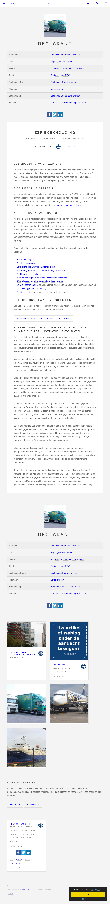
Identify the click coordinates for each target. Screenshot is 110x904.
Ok (88, 894)
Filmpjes (76, 55)
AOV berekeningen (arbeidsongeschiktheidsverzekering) (42, 278)
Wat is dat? (96, 889)
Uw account (88, 3)
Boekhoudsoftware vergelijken (64, 82)
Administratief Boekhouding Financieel (68, 103)
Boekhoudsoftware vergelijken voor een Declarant (43, 318)
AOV (50, 4)
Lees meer (15, 804)
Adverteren (59, 665)
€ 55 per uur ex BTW (60, 75)
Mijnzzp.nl (10, 4)
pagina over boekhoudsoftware (68, 205)
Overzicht (55, 55)
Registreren (33, 804)
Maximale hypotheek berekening (31, 288)
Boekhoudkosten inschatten (29, 274)
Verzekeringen (57, 89)
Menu (106, 3)
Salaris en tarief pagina (27, 285)
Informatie (65, 55)
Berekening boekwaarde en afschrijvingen (36, 267)
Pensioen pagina (24, 292)
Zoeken (97, 3)
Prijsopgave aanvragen (61, 62)
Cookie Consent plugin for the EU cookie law (88, 899)
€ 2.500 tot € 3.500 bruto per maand (67, 68)
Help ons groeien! (20, 824)
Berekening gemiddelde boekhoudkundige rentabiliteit (41, 270)
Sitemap (10, 893)
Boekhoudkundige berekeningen (65, 96)
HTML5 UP (25, 890)
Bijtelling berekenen (26, 263)
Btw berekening (24, 260)
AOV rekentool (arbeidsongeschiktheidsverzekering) (40, 281)
